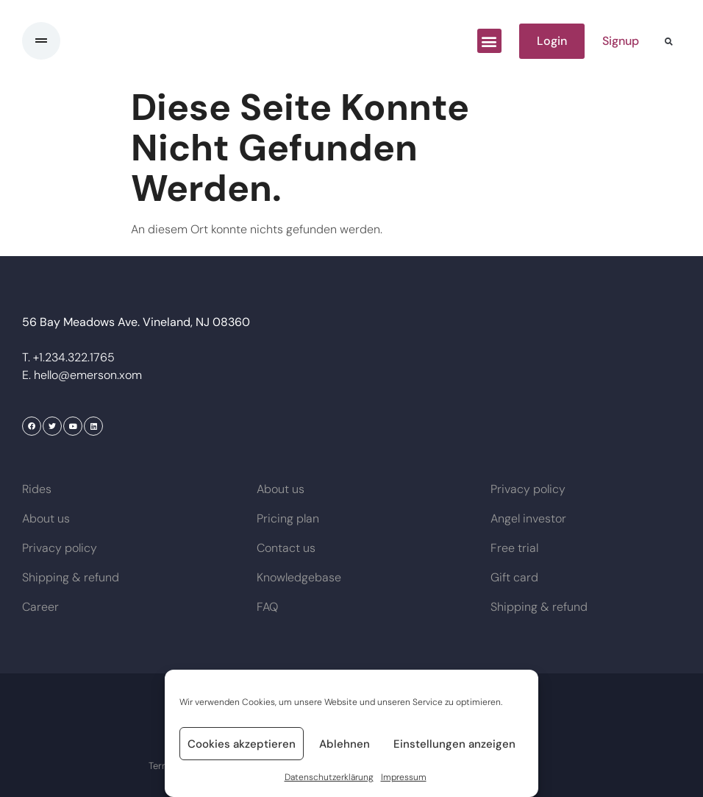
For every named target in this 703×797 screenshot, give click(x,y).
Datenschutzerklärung (329, 777)
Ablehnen (344, 744)
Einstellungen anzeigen (454, 744)
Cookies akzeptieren (242, 744)
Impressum (404, 777)
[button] (489, 41)
